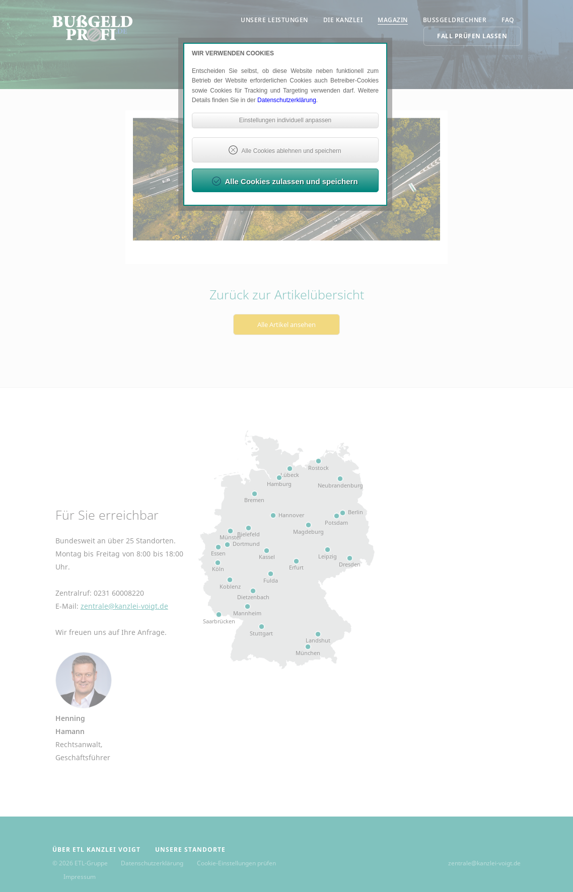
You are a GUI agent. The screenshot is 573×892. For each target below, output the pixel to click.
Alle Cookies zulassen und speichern (291, 181)
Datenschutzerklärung (286, 100)
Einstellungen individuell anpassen (285, 120)
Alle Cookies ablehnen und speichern (291, 150)
